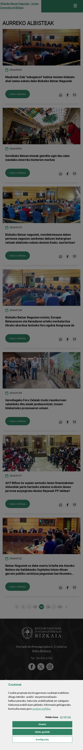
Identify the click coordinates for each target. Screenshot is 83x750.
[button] (61, 717)
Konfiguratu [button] (54, 739)
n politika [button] (41, 708)
